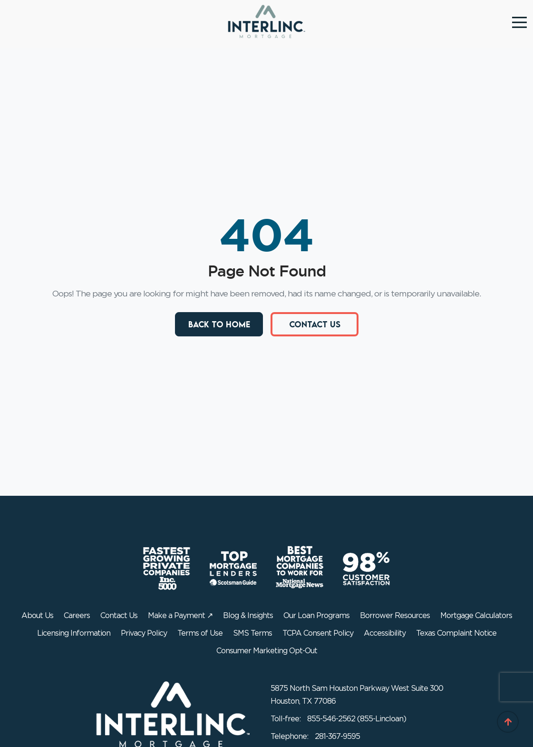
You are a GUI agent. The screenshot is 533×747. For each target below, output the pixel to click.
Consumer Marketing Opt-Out (266, 651)
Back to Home (219, 324)
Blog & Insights (248, 615)
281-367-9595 (337, 736)
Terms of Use (200, 633)
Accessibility (385, 633)
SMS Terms (252, 633)
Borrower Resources (395, 615)
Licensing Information (73, 633)
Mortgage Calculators (476, 615)
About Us (37, 615)
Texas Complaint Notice (456, 633)
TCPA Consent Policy (317, 633)
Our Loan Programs (316, 615)
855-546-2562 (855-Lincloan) (356, 719)
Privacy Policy (144, 633)
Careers (77, 615)
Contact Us (314, 324)
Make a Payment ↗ (180, 615)
